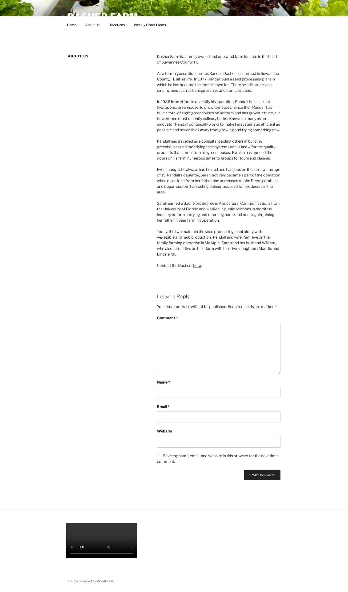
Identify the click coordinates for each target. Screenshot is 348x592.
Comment (167, 318)
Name (163, 382)
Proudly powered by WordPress (90, 581)
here (197, 265)
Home (71, 25)
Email (163, 406)
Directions (116, 25)
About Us (92, 25)
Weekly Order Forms (150, 25)
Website (164, 431)
